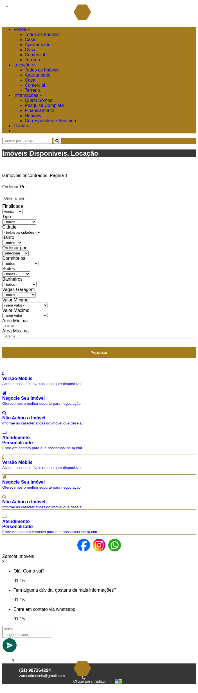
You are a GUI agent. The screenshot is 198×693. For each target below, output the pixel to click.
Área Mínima (15, 320)
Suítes (8, 268)
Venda (22, 29)
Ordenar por (14, 247)
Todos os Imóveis (42, 34)
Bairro (8, 237)
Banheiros (12, 279)
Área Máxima (15, 330)
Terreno (32, 59)
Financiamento (39, 110)
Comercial (35, 54)
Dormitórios (13, 258)
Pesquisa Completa (44, 105)
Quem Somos (38, 100)
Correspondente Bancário (50, 120)
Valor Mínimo (15, 300)
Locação (24, 64)
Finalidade (12, 206)
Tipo (6, 216)
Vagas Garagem (18, 289)
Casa (30, 39)
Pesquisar (99, 352)
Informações (28, 95)
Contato (21, 125)
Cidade (9, 227)
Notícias (33, 115)
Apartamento (38, 44)
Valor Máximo (16, 310)
